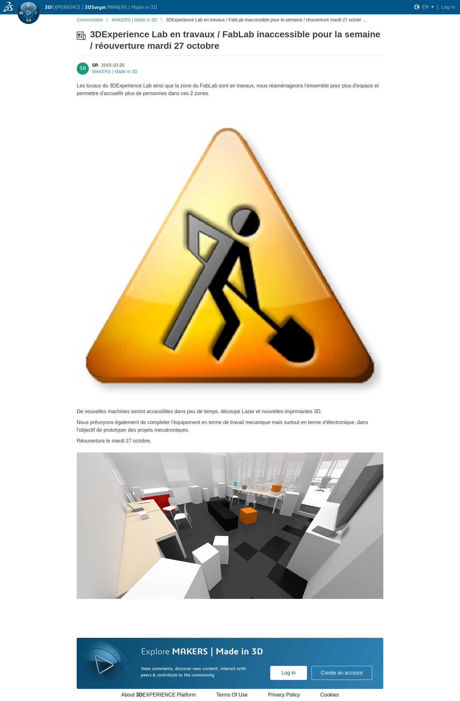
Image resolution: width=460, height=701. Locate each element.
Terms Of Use (232, 694)
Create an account (342, 672)
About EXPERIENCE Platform (158, 694)
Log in (288, 672)
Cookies (329, 694)
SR (95, 65)
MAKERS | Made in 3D (114, 71)
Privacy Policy (284, 694)
